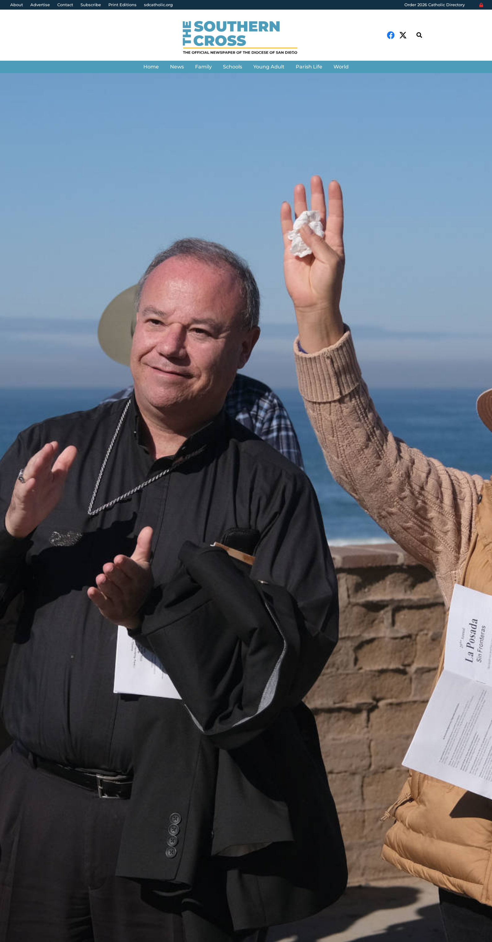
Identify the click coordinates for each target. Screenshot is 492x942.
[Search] (419, 35)
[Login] (481, 5)
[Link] (246, 38)
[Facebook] (391, 35)
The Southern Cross (43, 554)
